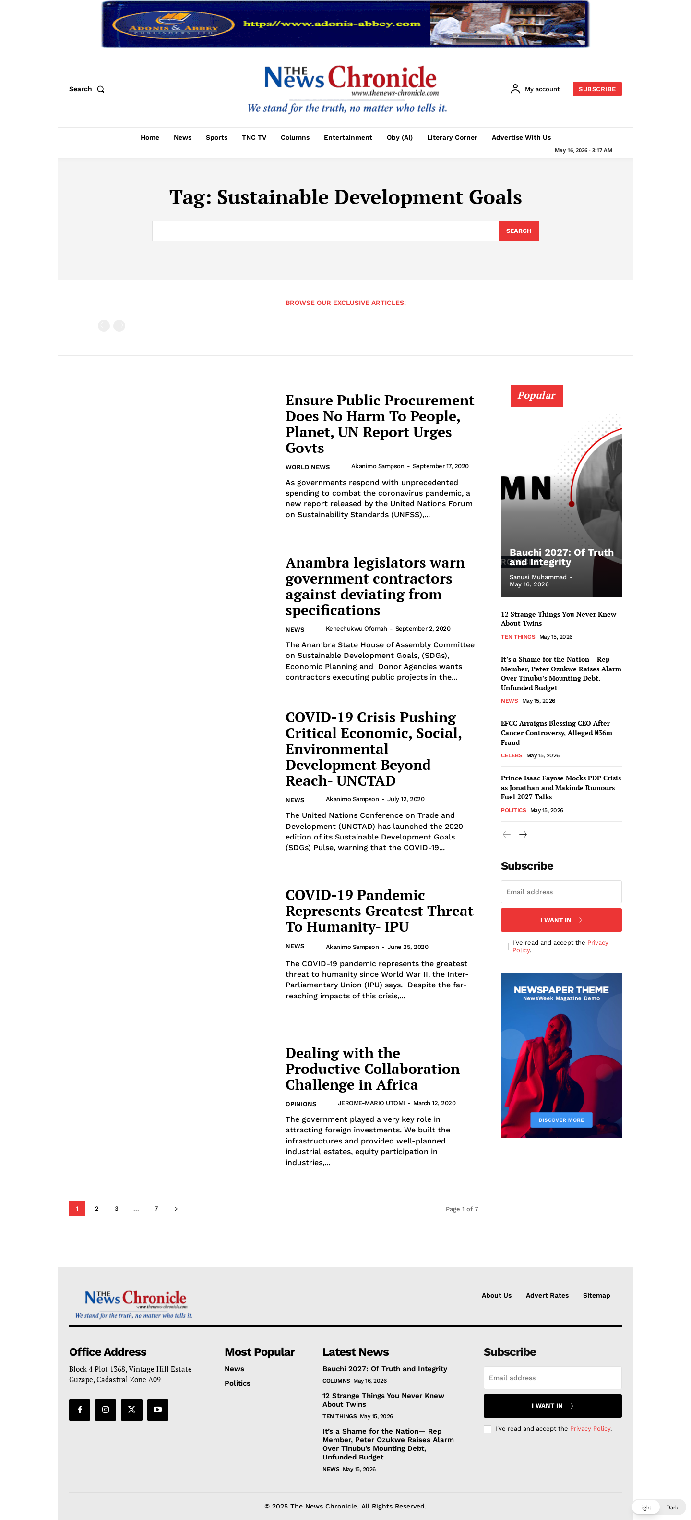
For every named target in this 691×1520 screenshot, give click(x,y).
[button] (88, 89)
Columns (336, 1380)
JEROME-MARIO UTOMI (371, 1103)
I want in (561, 919)
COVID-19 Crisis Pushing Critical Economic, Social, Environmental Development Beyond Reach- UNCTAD (374, 748)
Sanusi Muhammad (538, 577)
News (295, 629)
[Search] (519, 231)
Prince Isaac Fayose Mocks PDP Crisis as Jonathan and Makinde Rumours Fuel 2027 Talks (561, 787)
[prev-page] (104, 326)
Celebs (511, 755)
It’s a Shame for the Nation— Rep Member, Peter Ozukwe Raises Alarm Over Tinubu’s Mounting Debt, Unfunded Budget (561, 673)
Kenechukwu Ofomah (356, 628)
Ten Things (518, 636)
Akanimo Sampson (378, 466)
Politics (513, 810)
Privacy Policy (590, 1429)
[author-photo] (343, 466)
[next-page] (176, 1208)
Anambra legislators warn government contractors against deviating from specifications (375, 586)
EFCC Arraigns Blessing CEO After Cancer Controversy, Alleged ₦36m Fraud (556, 732)
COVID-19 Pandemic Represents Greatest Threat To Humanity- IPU (380, 910)
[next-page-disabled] (119, 326)
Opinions (301, 1103)
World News (308, 467)
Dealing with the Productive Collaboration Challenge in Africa (373, 1068)
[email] (561, 891)
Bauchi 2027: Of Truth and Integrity (562, 557)
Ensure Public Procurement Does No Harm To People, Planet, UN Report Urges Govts (380, 423)
